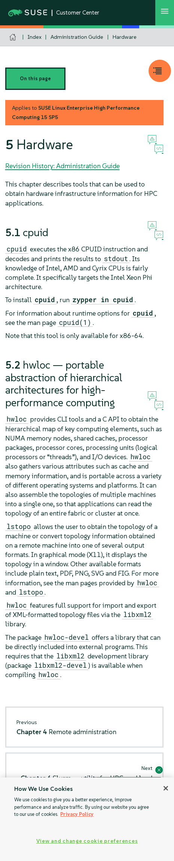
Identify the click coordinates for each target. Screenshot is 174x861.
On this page (35, 78)
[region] (87, 819)
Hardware (125, 37)
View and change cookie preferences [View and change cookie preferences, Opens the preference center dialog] (87, 840)
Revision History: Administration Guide (62, 166)
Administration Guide (77, 37)
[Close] (166, 788)
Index (35, 37)
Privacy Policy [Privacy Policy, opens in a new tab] (77, 814)
